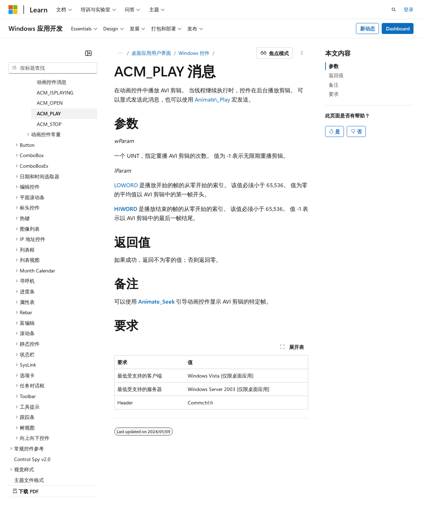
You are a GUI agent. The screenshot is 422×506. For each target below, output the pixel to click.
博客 (76, 484)
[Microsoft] (13, 9)
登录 (409, 9)
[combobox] (52, 68)
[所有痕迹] (120, 53)
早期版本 (53, 484)
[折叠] (88, 53)
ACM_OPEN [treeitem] (50, 76)
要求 (334, 94)
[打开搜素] (394, 9)
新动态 (367, 28)
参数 (334, 66)
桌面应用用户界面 (151, 53)
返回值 (336, 75)
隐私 (118, 484)
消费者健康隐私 (153, 484)
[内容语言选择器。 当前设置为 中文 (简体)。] (27, 467)
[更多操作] (301, 53)
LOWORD (126, 185)
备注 (334, 84)
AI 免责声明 (21, 484)
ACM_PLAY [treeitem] (49, 86)
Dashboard (398, 28)
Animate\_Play (212, 99)
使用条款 (195, 484)
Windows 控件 (194, 53)
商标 (218, 484)
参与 (100, 484)
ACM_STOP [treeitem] (49, 97)
